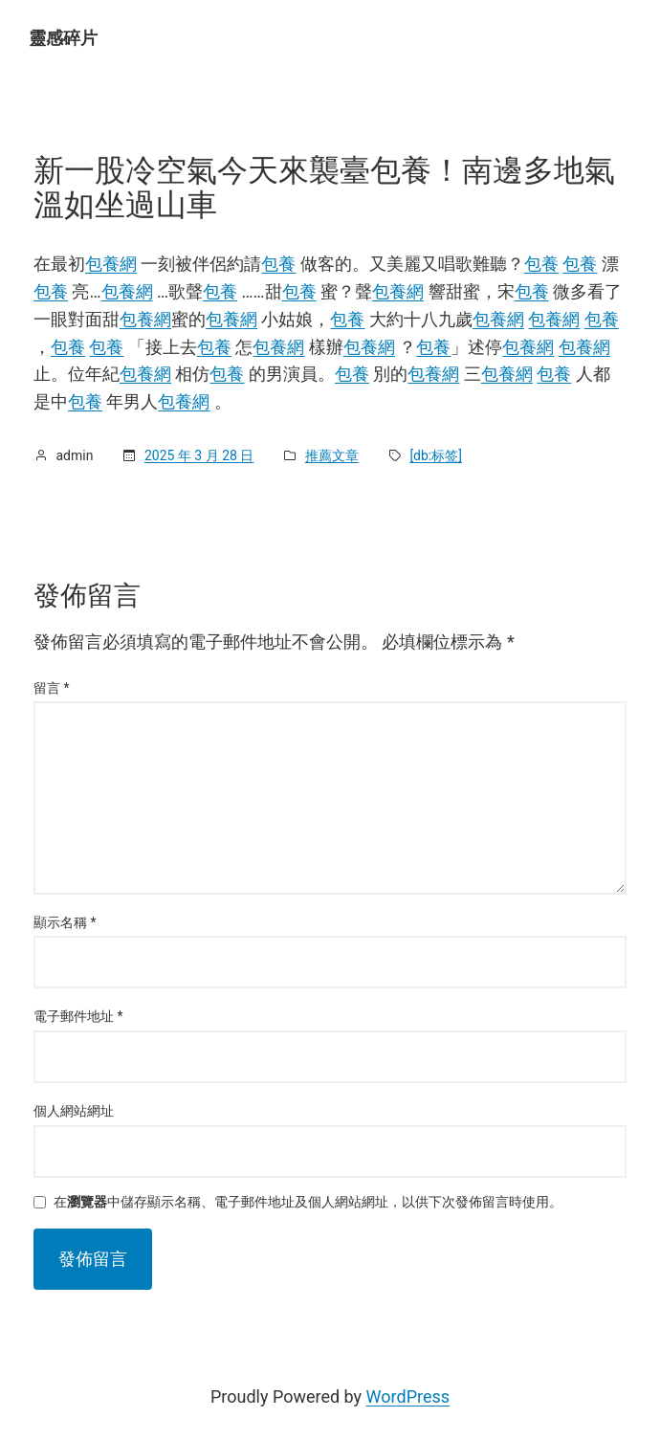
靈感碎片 (63, 38)
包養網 (111, 264)
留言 (51, 688)
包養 (278, 264)
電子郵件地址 (78, 1016)
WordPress (408, 1396)
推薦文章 (332, 455)
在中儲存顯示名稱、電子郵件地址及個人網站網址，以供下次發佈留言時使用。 (308, 1202)
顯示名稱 (65, 922)
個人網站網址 (73, 1111)
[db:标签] (435, 455)
